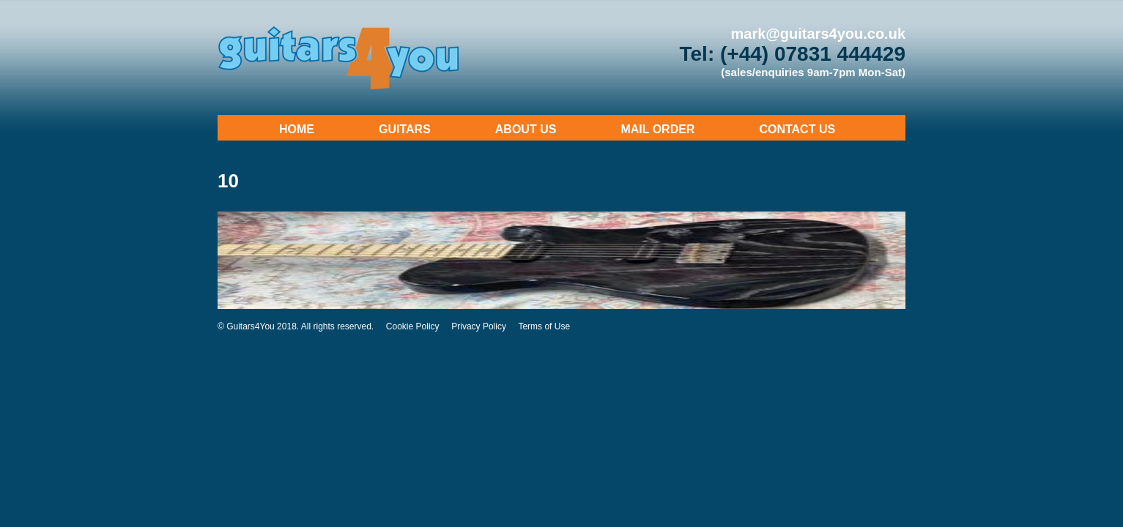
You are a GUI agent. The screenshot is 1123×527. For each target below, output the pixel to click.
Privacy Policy (478, 326)
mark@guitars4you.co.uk (818, 34)
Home (296, 129)
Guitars (405, 129)
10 (228, 181)
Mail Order (657, 129)
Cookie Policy (413, 326)
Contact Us (797, 129)
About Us (526, 129)
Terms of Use (544, 326)
